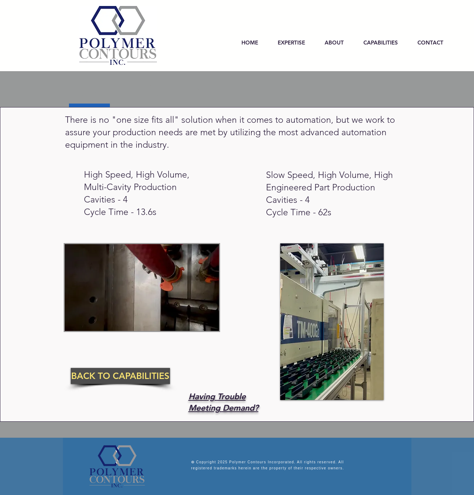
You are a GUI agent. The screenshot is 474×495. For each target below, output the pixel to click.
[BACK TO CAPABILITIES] (120, 376)
